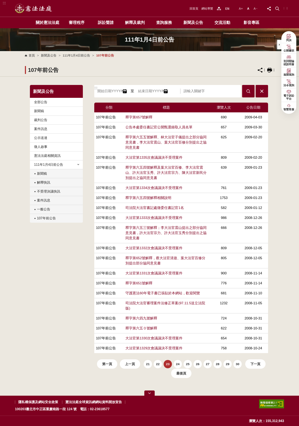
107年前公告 (46, 218)
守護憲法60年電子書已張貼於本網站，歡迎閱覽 (162, 293)
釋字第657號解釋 (138, 117)
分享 (260, 70)
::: (4, 3)
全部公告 (40, 102)
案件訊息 (40, 129)
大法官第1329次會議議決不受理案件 (154, 348)
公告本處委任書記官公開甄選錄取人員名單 (158, 127)
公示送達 (40, 138)
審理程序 (77, 22)
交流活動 (222, 22)
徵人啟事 (40, 147)
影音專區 (251, 22)
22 (157, 364)
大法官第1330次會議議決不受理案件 (154, 338)
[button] (277, 8)
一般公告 (43, 209)
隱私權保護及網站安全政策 (38, 402)
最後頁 (181, 373)
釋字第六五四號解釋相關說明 (148, 198)
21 (148, 364)
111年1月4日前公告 (76, 55)
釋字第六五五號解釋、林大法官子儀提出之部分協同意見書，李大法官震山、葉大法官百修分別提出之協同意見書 (166, 142)
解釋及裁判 (135, 22)
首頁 (32, 55)
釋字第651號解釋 (138, 283)
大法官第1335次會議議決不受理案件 (154, 158)
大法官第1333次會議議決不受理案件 (154, 218)
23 (167, 364)
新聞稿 (39, 111)
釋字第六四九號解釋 (141, 318)
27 (207, 364)
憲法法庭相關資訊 (47, 155)
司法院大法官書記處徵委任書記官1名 (154, 208)
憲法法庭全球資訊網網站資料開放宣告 (93, 402)
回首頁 (194, 8)
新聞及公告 (193, 22)
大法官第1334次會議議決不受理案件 (154, 188)
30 (237, 364)
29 (227, 364)
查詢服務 (164, 22)
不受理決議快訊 (48, 191)
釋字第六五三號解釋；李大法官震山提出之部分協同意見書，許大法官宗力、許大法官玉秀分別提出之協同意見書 (166, 233)
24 (177, 364)
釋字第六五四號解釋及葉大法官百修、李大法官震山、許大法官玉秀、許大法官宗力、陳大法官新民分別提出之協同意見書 (166, 173)
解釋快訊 (43, 182)
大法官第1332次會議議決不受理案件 (154, 248)
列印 (269, 70)
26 (197, 364)
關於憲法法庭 (47, 22)
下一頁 (255, 364)
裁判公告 (40, 120)
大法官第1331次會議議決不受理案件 (154, 273)
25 (187, 364)
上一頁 (130, 364)
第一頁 (107, 364)
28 (217, 364)
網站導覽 (207, 8)
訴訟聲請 (106, 22)
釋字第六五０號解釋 (141, 328)
